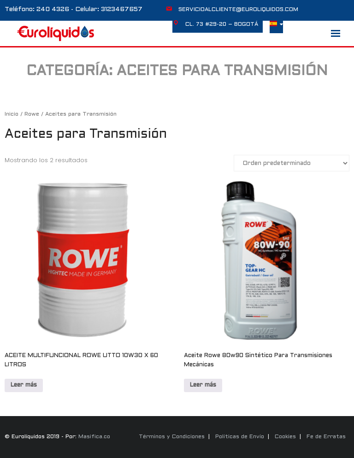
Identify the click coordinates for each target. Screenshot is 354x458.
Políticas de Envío (239, 437)
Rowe (31, 114)
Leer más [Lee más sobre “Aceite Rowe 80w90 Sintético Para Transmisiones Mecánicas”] (203, 385)
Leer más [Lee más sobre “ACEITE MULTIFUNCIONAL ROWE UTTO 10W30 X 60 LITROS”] (24, 385)
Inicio (11, 114)
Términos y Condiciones (172, 437)
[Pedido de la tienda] (291, 163)
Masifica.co (94, 437)
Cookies (285, 437)
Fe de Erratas (326, 437)
